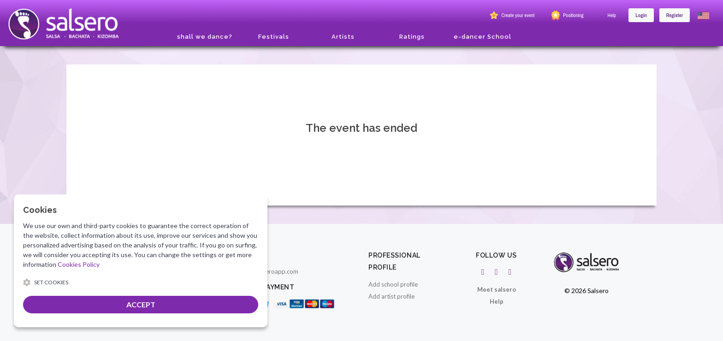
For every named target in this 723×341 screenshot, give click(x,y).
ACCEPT (140, 304)
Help (612, 15)
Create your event (510, 16)
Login (641, 15)
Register (674, 15)
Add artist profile (391, 296)
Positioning (566, 16)
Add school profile (393, 284)
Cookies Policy (79, 264)
